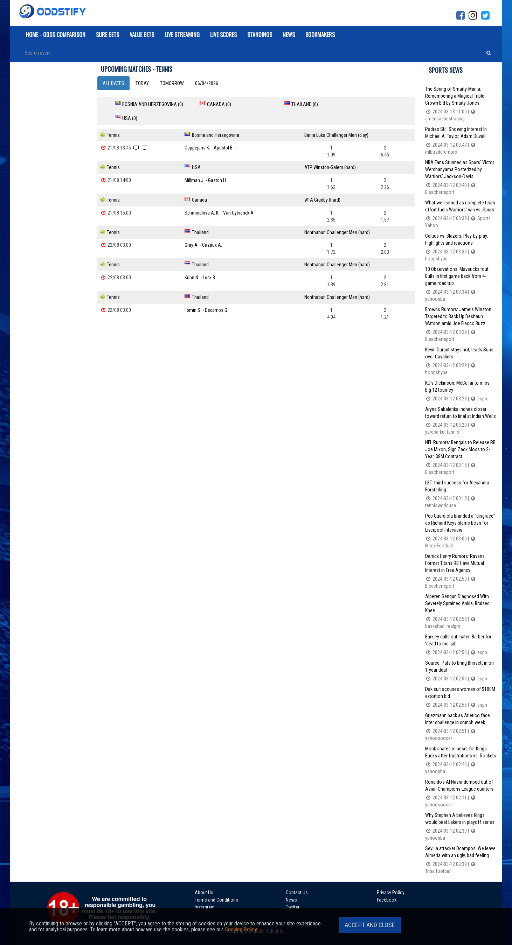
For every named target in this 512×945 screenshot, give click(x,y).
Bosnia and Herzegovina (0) (152, 104)
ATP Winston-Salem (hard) (331, 153)
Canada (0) (210, 104)
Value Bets (142, 34)
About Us (204, 892)
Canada (199, 185)
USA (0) (357, 104)
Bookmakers (320, 34)
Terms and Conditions (216, 899)
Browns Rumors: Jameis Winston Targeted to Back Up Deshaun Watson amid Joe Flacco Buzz (461, 325)
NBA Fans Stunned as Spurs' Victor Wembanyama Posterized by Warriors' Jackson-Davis (461, 178)
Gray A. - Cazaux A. (203, 230)
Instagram (205, 906)
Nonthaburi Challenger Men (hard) (338, 217)
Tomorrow (172, 83)
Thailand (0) (287, 104)
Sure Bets (107, 34)
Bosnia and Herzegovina (216, 121)
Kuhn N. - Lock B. (200, 262)
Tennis (113, 121)
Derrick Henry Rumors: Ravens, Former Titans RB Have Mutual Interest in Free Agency (461, 571)
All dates (113, 83)
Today (142, 83)
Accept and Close (370, 925)
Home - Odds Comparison (55, 34)
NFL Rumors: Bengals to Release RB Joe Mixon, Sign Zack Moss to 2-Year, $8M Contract (461, 458)
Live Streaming (182, 34)
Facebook (376, 899)
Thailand (200, 217)
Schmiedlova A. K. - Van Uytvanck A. (219, 198)
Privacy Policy (380, 892)
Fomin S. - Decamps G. (206, 295)
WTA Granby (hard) (323, 185)
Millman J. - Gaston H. (205, 166)
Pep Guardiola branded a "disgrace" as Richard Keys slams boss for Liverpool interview (461, 531)
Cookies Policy (241, 929)
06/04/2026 (206, 83)
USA (196, 153)
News (289, 34)
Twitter (287, 906)
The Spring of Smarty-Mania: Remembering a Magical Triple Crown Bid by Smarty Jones (461, 104)
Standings (259, 34)
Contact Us (292, 892)
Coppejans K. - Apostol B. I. (210, 133)
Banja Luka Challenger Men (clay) (337, 121)
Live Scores (223, 34)
